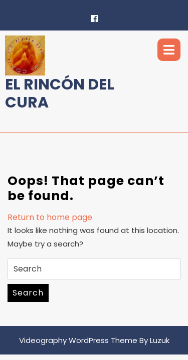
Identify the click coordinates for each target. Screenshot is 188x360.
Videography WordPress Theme (78, 340)
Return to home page (50, 217)
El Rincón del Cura (59, 93)
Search (28, 292)
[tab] (168, 49)
